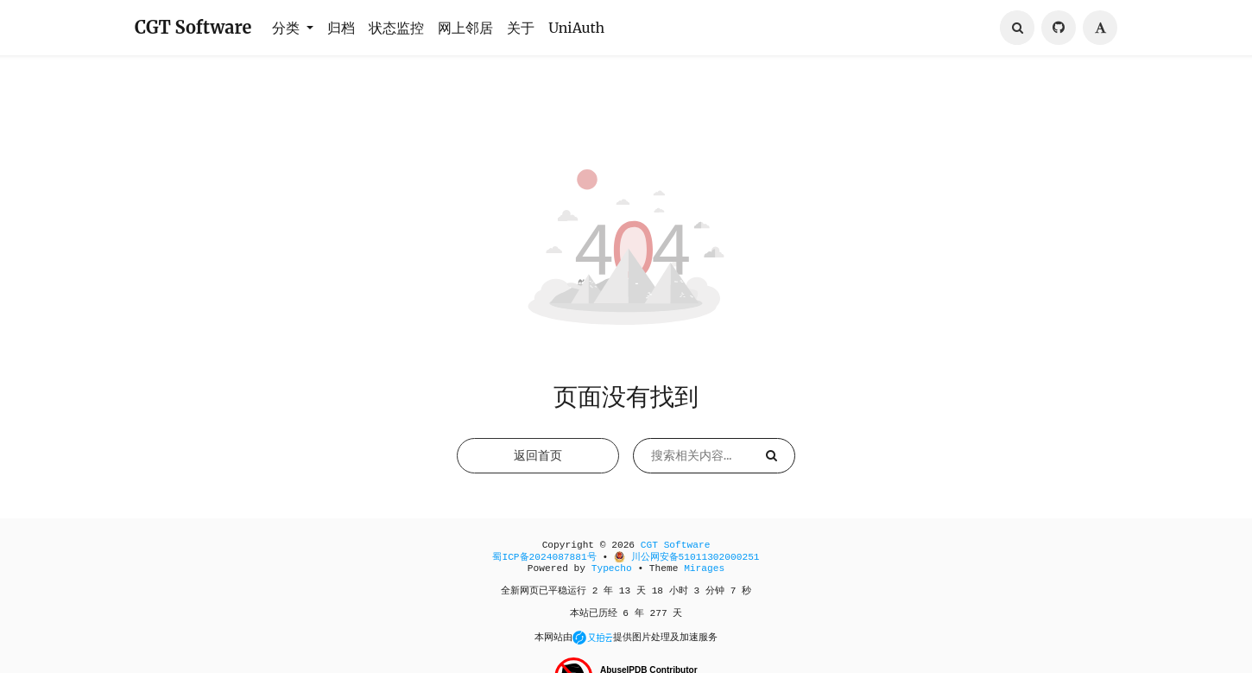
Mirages (704, 576)
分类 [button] (287, 27)
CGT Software (193, 27)
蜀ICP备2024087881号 (544, 565)
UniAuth (576, 27)
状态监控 (396, 27)
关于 (520, 27)
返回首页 (538, 463)
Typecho (611, 576)
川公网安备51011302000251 (687, 565)
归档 (341, 27)
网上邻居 (465, 27)
